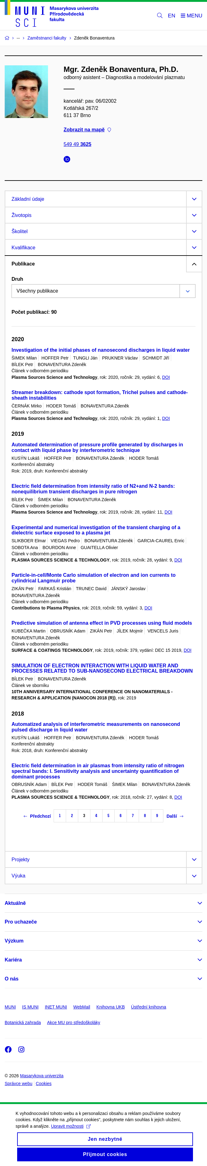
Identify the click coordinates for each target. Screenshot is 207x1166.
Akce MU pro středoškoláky (73, 1022)
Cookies (44, 1083)
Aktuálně (15, 903)
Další (174, 816)
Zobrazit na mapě (87, 130)
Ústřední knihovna (148, 1006)
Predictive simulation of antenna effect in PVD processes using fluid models (102, 623)
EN (172, 16)
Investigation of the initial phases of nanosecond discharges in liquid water (101, 350)
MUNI (10, 1006)
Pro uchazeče (21, 921)
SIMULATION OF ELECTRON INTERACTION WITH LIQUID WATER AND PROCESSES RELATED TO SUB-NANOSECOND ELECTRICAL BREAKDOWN (102, 668)
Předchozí (37, 816)
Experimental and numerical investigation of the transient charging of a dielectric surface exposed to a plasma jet (96, 530)
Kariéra (13, 959)
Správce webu (18, 1083)
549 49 (77, 144)
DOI (166, 377)
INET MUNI (56, 1006)
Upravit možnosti (71, 1131)
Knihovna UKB (110, 1006)
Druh (17, 279)
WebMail (81, 1006)
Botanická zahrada (23, 1022)
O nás (11, 978)
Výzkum (14, 940)
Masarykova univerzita (41, 1075)
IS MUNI (30, 1006)
